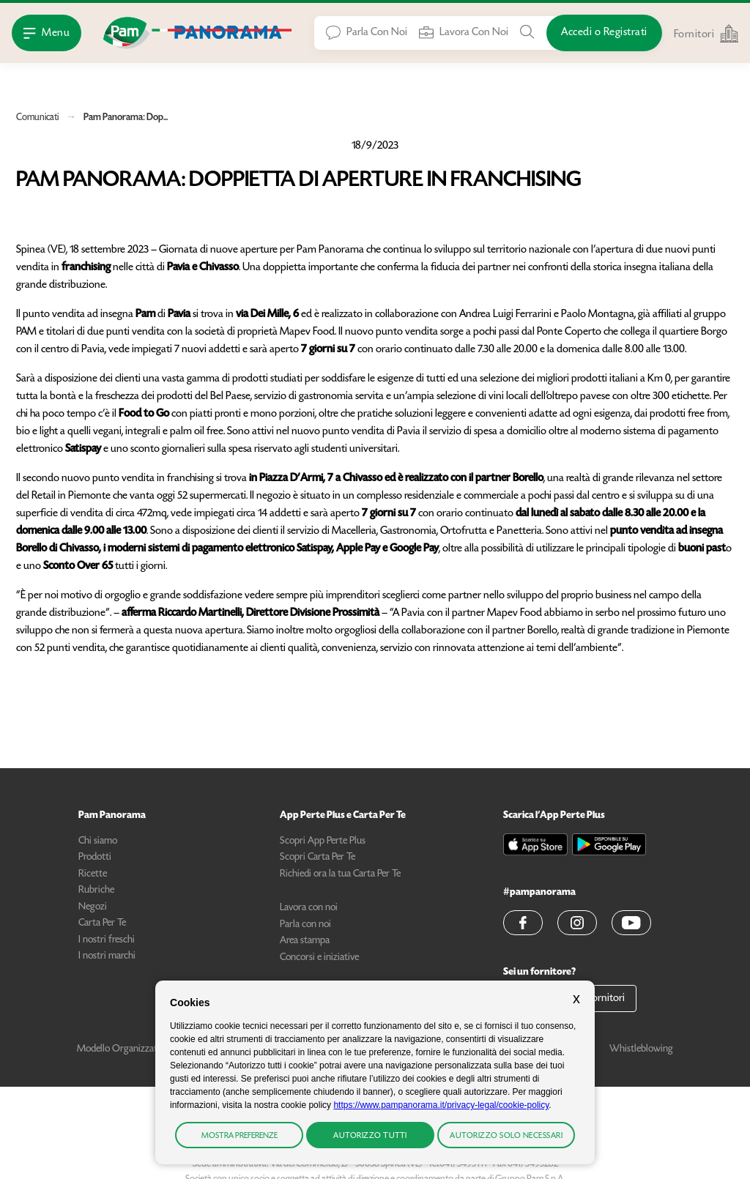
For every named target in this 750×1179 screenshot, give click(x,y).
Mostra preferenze (239, 1136)
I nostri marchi (106, 956)
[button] (523, 922)
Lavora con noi (309, 908)
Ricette (92, 874)
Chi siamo (97, 841)
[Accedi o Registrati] (604, 33)
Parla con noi (305, 925)
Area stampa (305, 941)
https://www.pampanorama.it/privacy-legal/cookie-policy (441, 1105)
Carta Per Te (102, 923)
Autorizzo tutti (370, 1136)
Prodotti (94, 857)
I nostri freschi (106, 940)
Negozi (92, 907)
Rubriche (96, 890)
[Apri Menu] (46, 33)
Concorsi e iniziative (319, 958)
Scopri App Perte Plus (322, 841)
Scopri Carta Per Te (317, 857)
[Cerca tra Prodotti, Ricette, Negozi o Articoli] (527, 32)
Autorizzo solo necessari (506, 1136)
